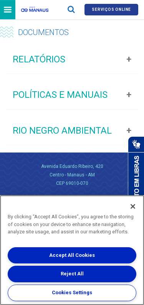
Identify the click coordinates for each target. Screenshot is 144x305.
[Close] (132, 206)
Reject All (72, 274)
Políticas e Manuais (60, 94)
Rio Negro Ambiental (62, 130)
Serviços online (111, 9)
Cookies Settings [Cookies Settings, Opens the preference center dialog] (72, 292)
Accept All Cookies (72, 255)
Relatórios (39, 59)
